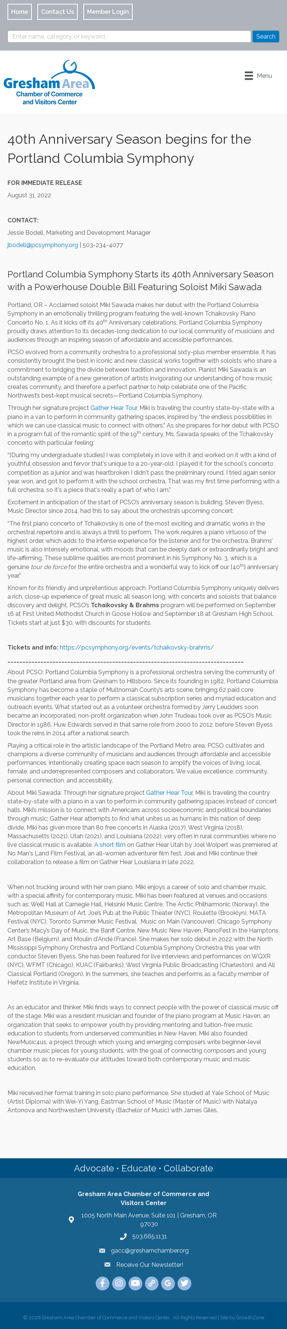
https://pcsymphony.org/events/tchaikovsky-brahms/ (137, 647)
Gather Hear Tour (113, 407)
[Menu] (258, 75)
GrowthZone (250, 1317)
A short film (110, 844)
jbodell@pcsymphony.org (42, 245)
